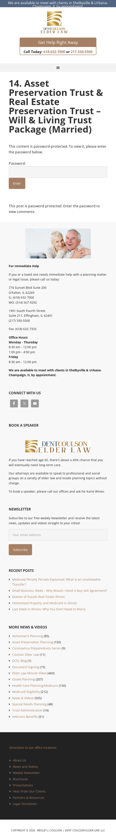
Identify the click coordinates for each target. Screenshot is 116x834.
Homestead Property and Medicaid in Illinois (44, 599)
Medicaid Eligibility (26, 688)
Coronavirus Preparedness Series (36, 644)
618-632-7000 (54, 47)
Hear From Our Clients (29, 787)
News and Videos (25, 762)
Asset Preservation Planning (32, 638)
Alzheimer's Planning (27, 632)
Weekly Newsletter (26, 769)
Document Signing (25, 663)
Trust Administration (27, 706)
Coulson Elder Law (25, 650)
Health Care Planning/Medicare (35, 681)
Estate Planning (23, 675)
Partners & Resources (28, 793)
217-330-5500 (81, 47)
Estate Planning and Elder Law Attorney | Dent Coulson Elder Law (58, 18)
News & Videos (23, 694)
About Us (19, 756)
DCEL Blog (19, 657)
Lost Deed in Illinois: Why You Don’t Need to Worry (48, 605)
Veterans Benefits (25, 712)
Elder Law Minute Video (29, 669)
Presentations (23, 781)
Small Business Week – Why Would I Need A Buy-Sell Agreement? (59, 587)
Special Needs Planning (29, 700)
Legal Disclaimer (25, 800)
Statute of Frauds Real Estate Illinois (38, 593)
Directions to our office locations (32, 744)
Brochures (20, 775)
